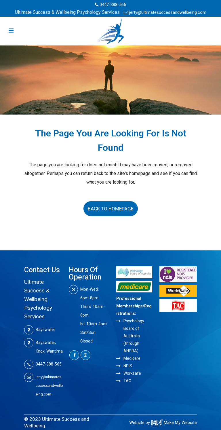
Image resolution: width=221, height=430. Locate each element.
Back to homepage (111, 209)
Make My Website (174, 422)
